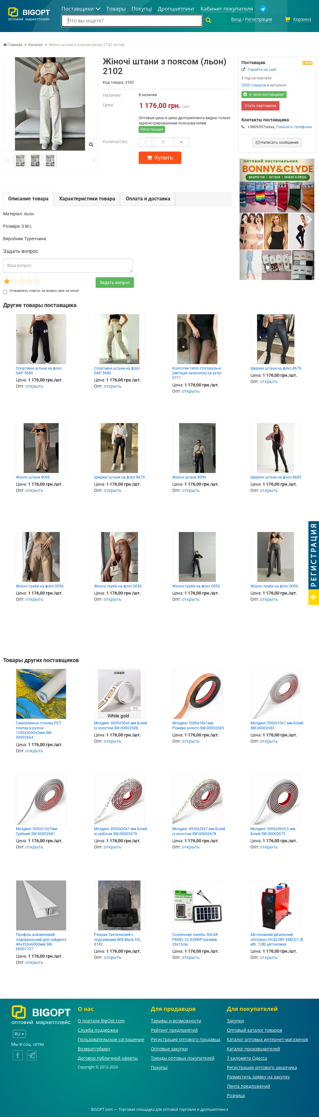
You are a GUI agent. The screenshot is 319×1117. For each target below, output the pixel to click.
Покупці (159, 1066)
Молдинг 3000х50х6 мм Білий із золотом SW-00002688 (120, 724)
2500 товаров (253, 84)
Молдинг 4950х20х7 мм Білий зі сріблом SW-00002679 (120, 830)
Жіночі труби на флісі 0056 (40, 585)
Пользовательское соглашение (111, 1038)
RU (19, 1033)
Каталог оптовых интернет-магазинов (267, 1038)
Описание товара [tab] (28, 198)
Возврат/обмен (94, 1048)
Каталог (35, 44)
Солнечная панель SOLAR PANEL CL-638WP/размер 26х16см (195, 939)
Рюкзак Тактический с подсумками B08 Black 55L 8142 (117, 939)
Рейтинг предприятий (174, 1029)
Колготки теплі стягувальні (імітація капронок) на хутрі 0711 (196, 372)
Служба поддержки (98, 1029)
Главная (12, 44)
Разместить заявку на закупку (258, 1076)
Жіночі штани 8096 (33, 476)
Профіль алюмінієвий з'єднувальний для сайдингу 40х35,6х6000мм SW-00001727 (41, 941)
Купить (160, 156)
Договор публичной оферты (108, 1057)
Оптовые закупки (169, 1048)
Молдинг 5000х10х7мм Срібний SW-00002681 (36, 830)
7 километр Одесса (247, 1057)
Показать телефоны (294, 126)
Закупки (235, 1020)
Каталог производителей (253, 1048)
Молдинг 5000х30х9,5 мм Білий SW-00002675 (272, 830)
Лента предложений (248, 1085)
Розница (236, 1094)
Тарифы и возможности (176, 1020)
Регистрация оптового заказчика (262, 1066)
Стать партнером (260, 105)
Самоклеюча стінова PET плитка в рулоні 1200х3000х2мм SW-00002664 (38, 729)
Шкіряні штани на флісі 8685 (275, 476)
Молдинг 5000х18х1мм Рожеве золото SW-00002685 (198, 724)
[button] (245, 218)
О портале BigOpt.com (101, 1020)
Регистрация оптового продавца (185, 1038)
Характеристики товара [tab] (87, 198)
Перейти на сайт (262, 69)
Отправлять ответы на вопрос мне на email (41, 290)
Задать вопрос (115, 281)
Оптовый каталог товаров (254, 1029)
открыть (34, 385)
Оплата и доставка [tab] (148, 198)
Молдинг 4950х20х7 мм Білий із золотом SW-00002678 (198, 830)
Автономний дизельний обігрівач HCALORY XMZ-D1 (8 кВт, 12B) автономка (276, 939)
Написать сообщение (277, 141)
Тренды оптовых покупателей (182, 1057)
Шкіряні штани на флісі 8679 (275, 367)
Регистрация (151, 128)
